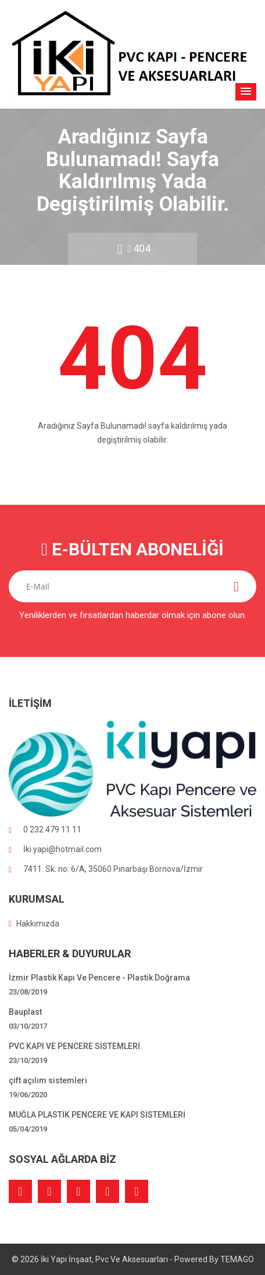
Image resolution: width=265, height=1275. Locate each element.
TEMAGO (237, 1259)
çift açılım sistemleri (48, 1080)
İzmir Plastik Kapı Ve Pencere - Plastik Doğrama (99, 977)
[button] (245, 91)
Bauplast (25, 1012)
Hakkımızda (34, 923)
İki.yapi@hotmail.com (62, 849)
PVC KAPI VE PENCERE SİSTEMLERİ (74, 1046)
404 (142, 248)
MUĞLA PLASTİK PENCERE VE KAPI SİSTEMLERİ (97, 1114)
